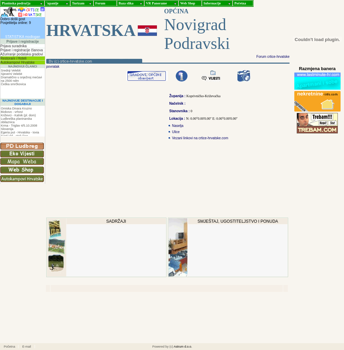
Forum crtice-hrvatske (273, 57)
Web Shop (187, 3)
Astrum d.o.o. (183, 346)
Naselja (177, 126)
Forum (100, 3)
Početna (240, 3)
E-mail (26, 346)
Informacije (212, 3)
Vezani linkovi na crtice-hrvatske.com (200, 138)
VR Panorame (156, 3)
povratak (52, 66)
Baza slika (126, 3)
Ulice (176, 132)
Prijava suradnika (13, 46)
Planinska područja (16, 3)
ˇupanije (52, 3)
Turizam (78, 3)
